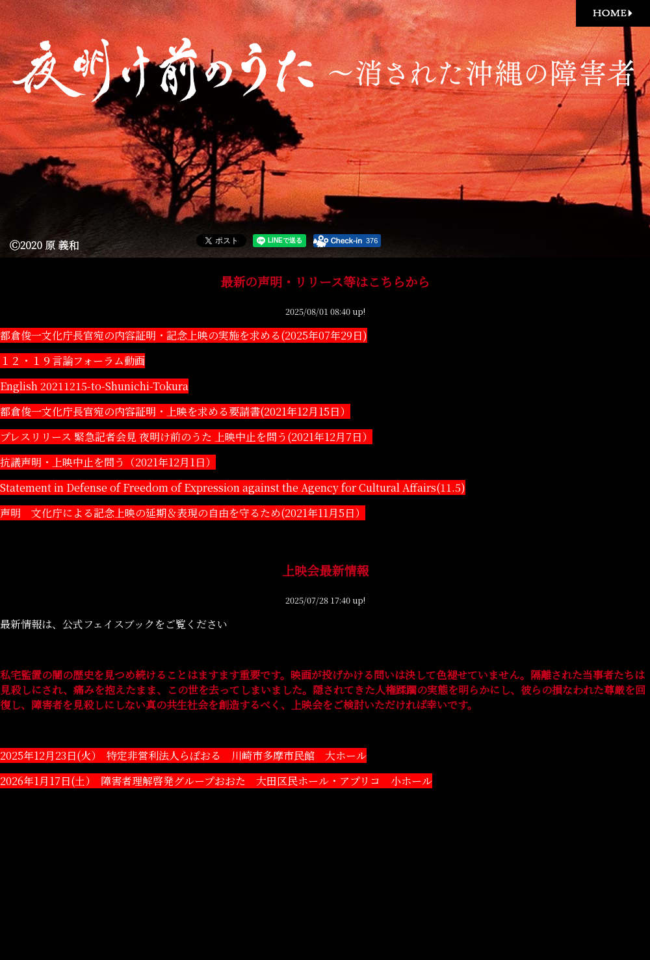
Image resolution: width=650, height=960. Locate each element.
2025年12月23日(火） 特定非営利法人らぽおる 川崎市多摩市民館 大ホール (183, 755)
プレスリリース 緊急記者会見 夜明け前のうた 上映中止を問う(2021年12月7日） (186, 436)
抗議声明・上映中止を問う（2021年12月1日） (108, 462)
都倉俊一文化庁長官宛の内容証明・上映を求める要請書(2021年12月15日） (175, 411)
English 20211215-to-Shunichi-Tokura (94, 386)
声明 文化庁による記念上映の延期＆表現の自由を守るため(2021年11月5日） (182, 512)
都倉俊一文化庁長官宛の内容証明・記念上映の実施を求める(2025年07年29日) (183, 335)
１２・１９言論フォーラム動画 (72, 360)
